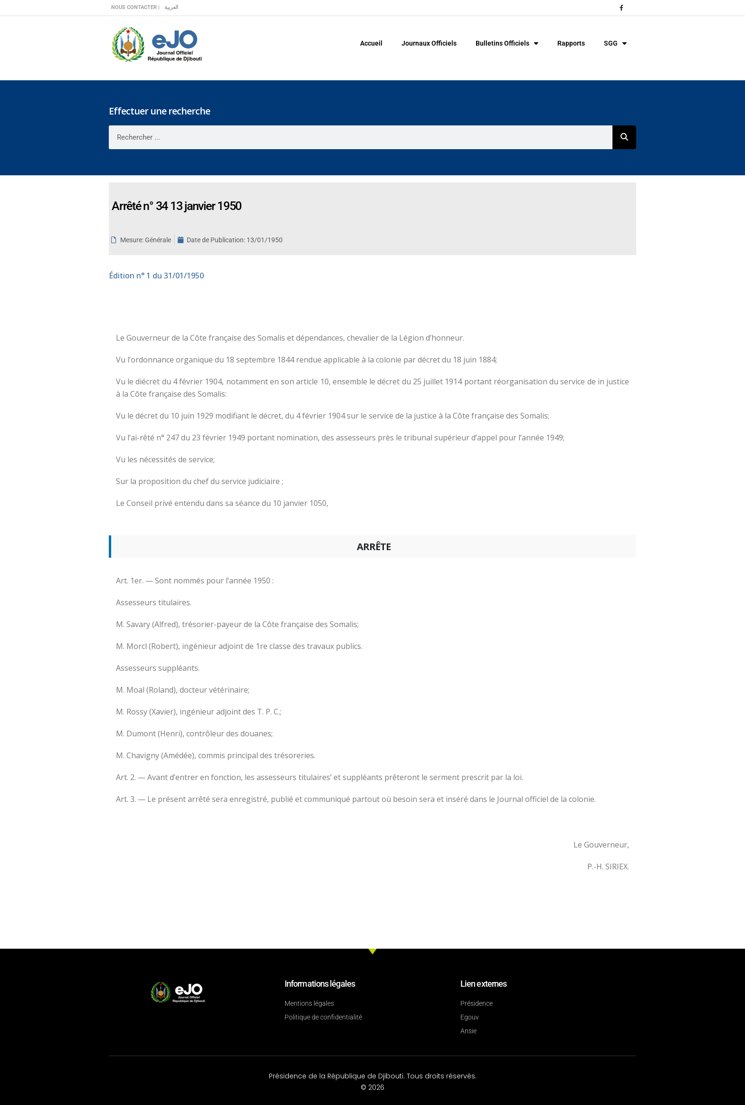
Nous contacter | (135, 7)
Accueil (371, 43)
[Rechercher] (624, 137)
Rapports (571, 43)
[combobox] (360, 137)
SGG (615, 43)
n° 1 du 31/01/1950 (156, 275)
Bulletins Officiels (507, 43)
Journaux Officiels (429, 43)
